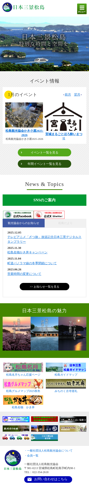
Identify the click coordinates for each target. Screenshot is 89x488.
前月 (67, 94)
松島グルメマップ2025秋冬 (23, 390)
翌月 (78, 94)
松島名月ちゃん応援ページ (23, 373)
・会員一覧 (31, 455)
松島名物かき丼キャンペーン (27, 252)
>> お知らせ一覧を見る (44, 286)
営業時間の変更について (24, 274)
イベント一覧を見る (44, 152)
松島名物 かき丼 (23, 406)
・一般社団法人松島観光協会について (48, 450)
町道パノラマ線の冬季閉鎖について (32, 263)
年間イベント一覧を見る (44, 164)
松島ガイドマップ (66, 373)
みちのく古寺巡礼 (66, 390)
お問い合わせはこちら (50, 479)
